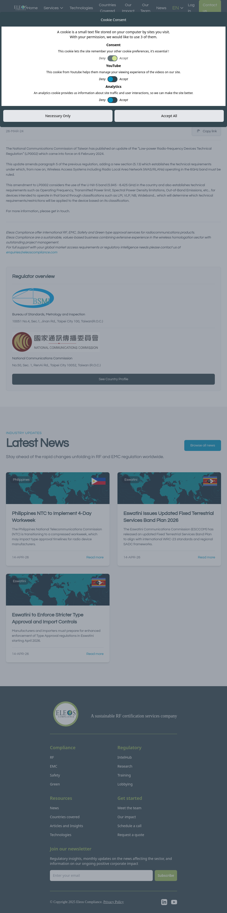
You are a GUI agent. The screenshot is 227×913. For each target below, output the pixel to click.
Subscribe (166, 875)
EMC (53, 766)
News (161, 8)
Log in (191, 8)
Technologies (81, 8)
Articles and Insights (66, 825)
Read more (95, 557)
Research (124, 766)
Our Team (146, 8)
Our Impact (128, 8)
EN (178, 7)
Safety (55, 775)
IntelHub (124, 757)
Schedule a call (129, 825)
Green (55, 784)
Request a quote (130, 834)
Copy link (206, 131)
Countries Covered (107, 8)
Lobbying (125, 784)
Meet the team (129, 808)
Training (124, 775)
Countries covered (64, 816)
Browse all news (202, 445)
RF (52, 757)
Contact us (210, 8)
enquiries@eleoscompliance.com (31, 252)
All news (17, 16)
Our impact (126, 816)
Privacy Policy (113, 902)
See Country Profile (113, 379)
